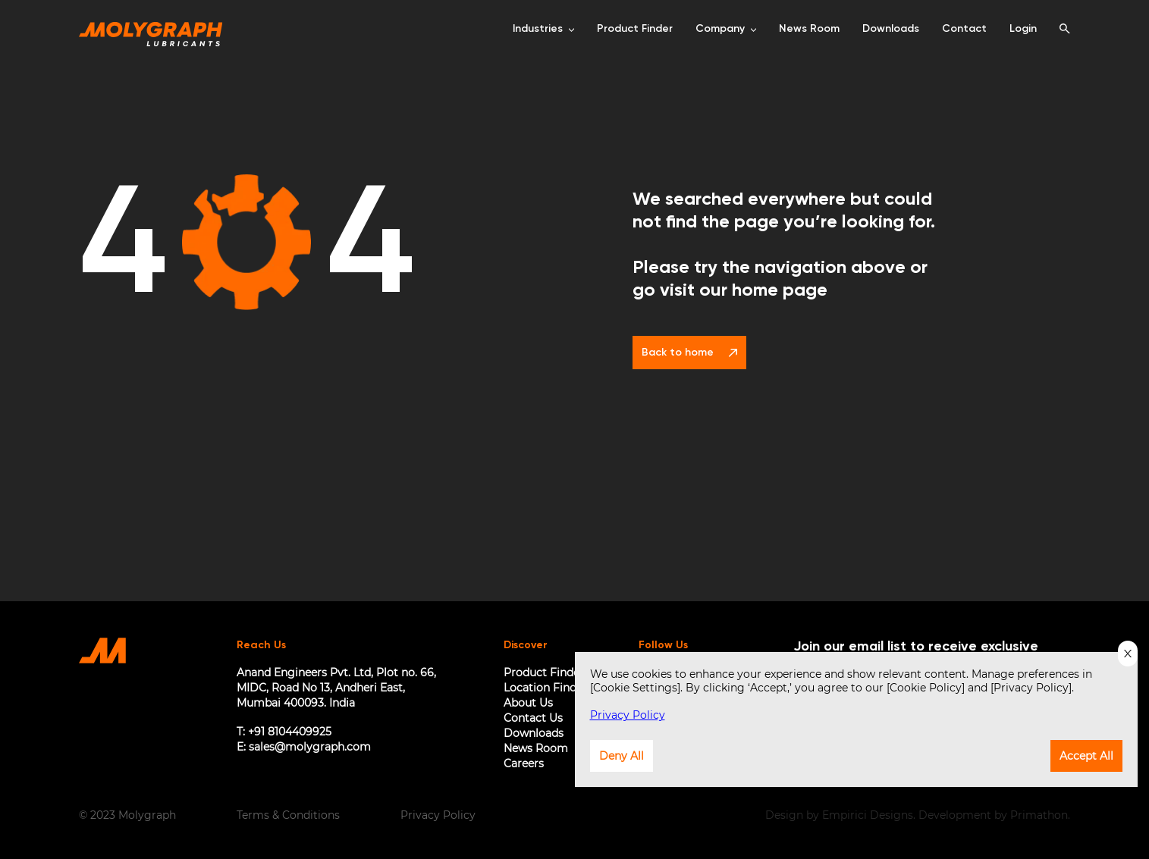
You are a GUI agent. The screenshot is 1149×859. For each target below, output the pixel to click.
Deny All (621, 756)
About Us (528, 703)
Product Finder (544, 672)
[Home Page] (151, 28)
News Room (536, 748)
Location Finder (545, 687)
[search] (1065, 29)
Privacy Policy (438, 815)
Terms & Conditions (288, 815)
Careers (524, 763)
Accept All (1086, 756)
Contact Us (533, 718)
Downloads (534, 733)
